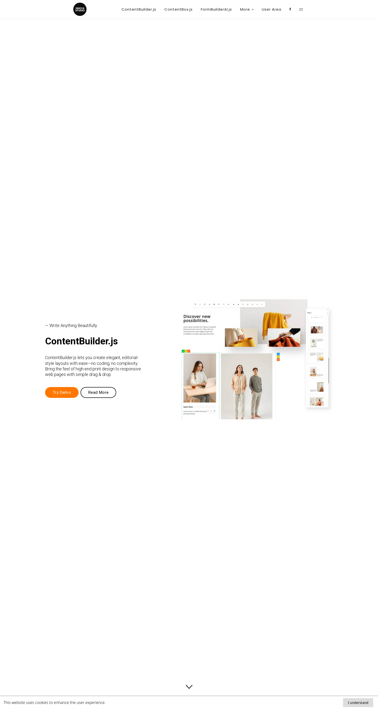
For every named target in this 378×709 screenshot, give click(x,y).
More (247, 9)
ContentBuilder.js (139, 9)
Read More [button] (98, 392)
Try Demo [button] (62, 392)
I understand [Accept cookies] (358, 702)
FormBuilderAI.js (216, 9)
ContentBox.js (178, 9)
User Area (271, 9)
